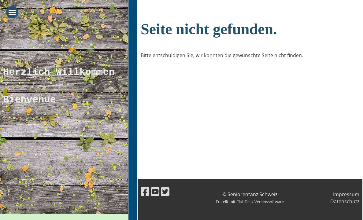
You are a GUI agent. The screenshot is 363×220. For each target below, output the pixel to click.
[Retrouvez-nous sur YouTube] (155, 191)
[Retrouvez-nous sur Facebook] (145, 191)
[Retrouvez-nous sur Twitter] (165, 191)
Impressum (346, 194)
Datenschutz (344, 201)
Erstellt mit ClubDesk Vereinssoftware (250, 201)
